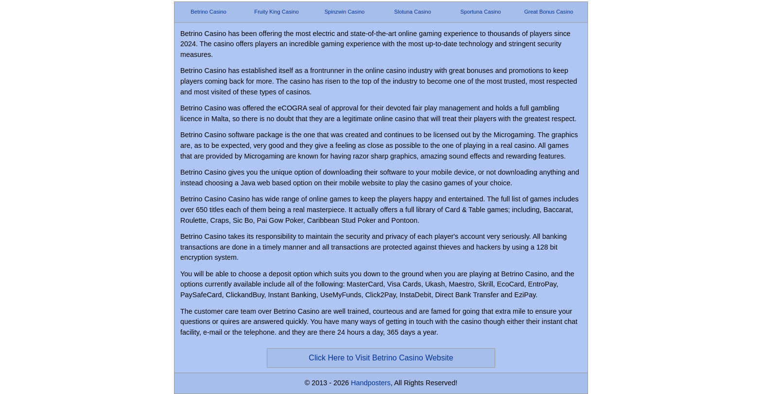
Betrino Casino (208, 12)
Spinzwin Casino (345, 12)
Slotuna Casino (412, 12)
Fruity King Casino (276, 12)
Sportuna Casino (480, 12)
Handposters (371, 383)
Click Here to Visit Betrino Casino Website (381, 358)
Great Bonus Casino (548, 12)
